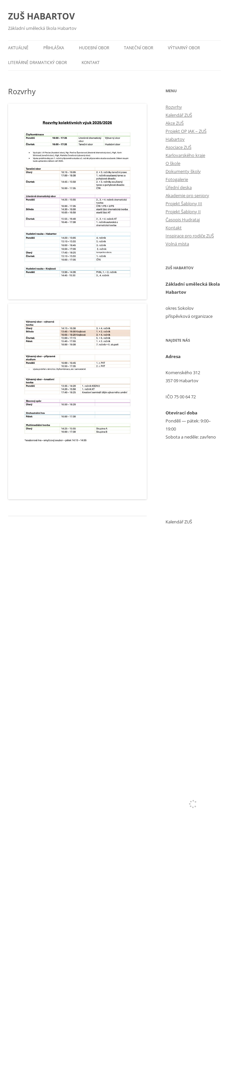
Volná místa (177, 244)
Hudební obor (94, 48)
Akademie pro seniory (187, 195)
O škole (173, 163)
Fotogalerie (177, 179)
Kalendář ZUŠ (179, 115)
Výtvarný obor (184, 48)
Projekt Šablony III (184, 204)
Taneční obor (138, 48)
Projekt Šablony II (183, 212)
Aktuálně (18, 48)
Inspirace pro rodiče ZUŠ (190, 236)
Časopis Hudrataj (183, 220)
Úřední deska (179, 187)
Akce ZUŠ (175, 123)
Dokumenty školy (183, 171)
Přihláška (53, 48)
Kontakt (91, 62)
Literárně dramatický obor (37, 62)
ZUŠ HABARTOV (41, 16)
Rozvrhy (174, 107)
